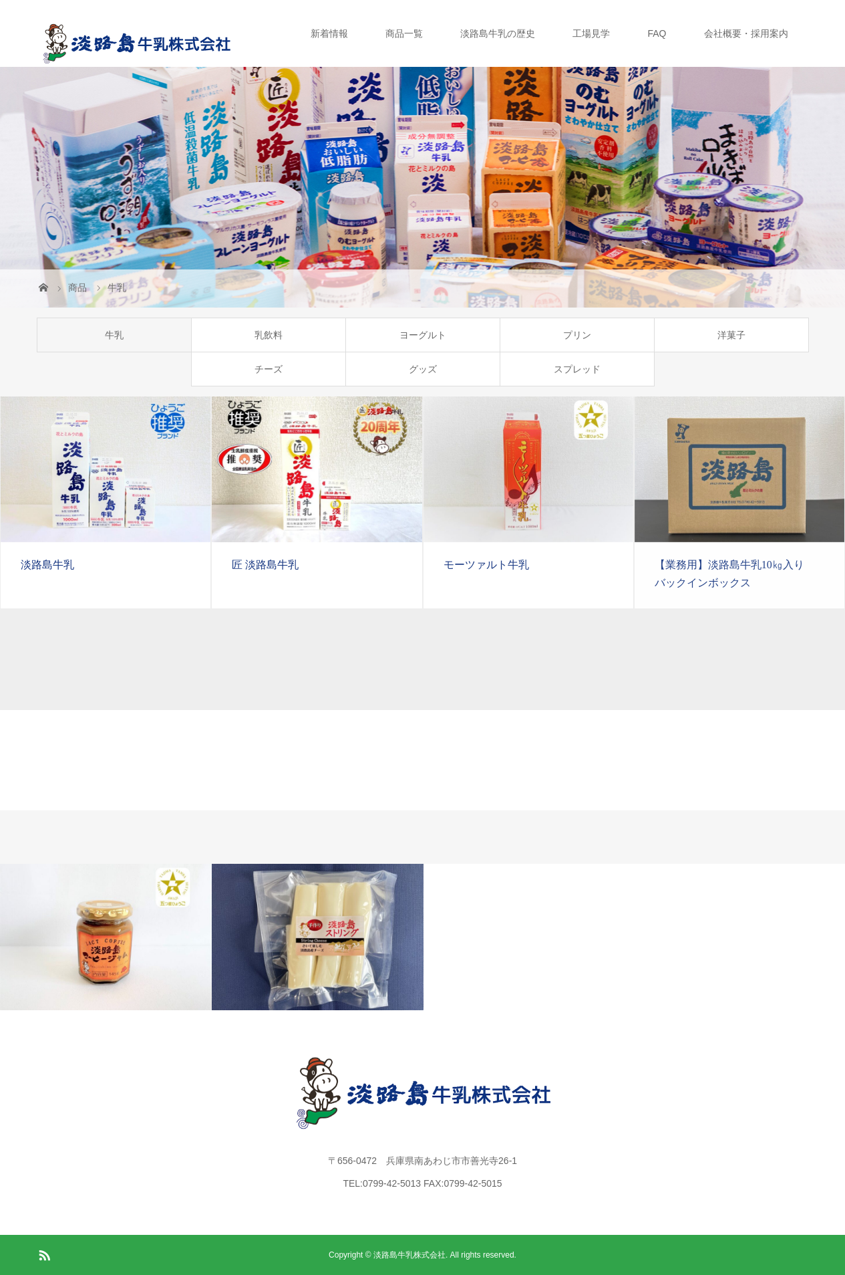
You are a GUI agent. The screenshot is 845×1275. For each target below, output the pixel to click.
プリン (577, 335)
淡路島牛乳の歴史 (497, 33)
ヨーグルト (422, 335)
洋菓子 (731, 335)
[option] (106, 937)
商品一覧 (404, 33)
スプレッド (577, 369)
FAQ (656, 33)
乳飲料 (269, 335)
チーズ (269, 369)
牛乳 (114, 335)
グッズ (423, 369)
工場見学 (591, 33)
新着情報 (329, 33)
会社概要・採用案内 (746, 33)
